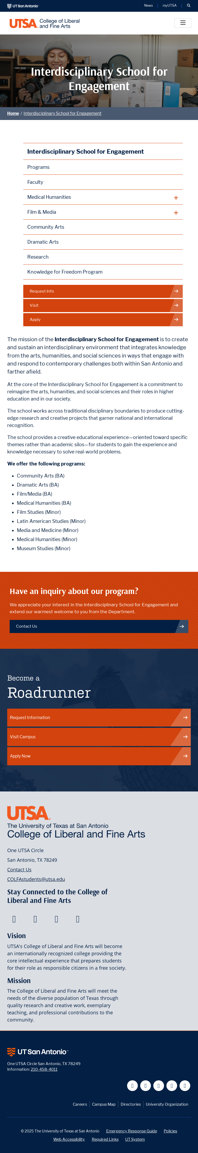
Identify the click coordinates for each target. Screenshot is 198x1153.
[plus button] (103, 197)
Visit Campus (99, 736)
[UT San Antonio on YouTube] (158, 1085)
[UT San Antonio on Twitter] (145, 1085)
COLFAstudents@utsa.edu (36, 879)
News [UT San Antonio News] (148, 5)
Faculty (35, 182)
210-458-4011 (44, 1069)
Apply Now (99, 756)
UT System (135, 1139)
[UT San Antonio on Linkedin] (171, 1085)
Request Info (104, 291)
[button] (188, 6)
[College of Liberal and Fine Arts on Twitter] (35, 920)
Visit (104, 305)
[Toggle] (182, 23)
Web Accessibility (69, 1139)
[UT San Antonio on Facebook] (132, 1085)
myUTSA (170, 5)
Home (13, 113)
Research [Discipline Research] (38, 257)
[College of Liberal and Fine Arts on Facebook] (14, 920)
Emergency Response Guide (131, 1131)
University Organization (167, 1104)
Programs (38, 167)
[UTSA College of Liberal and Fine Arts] (44, 23)
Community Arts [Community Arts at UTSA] (45, 227)
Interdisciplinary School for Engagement (62, 113)
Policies (170, 1131)
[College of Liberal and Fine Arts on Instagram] (78, 920)
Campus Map (104, 1104)
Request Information (99, 717)
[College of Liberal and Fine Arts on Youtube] (57, 920)
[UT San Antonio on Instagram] (185, 1085)
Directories (131, 1104)
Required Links (105, 1139)
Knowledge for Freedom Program (64, 272)
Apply (104, 320)
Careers (80, 1104)
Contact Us (100, 626)
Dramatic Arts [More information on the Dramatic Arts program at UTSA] (43, 242)
